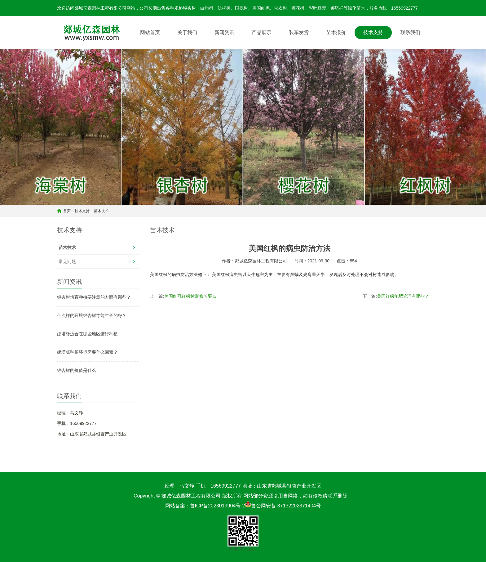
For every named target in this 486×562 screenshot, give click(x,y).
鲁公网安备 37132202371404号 (286, 505)
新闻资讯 (224, 32)
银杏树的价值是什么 (76, 370)
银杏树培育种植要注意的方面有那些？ (94, 297)
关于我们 (187, 32)
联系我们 (410, 32)
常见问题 (67, 261)
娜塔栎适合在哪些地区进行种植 (87, 333)
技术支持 (373, 32)
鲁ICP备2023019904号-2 (217, 505)
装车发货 (299, 32)
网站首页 (150, 32)
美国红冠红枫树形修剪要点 (190, 296)
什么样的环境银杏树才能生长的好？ (91, 315)
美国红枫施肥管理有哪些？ (403, 296)
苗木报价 (336, 32)
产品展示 (262, 32)
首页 (67, 211)
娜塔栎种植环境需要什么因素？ (87, 352)
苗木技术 (101, 211)
